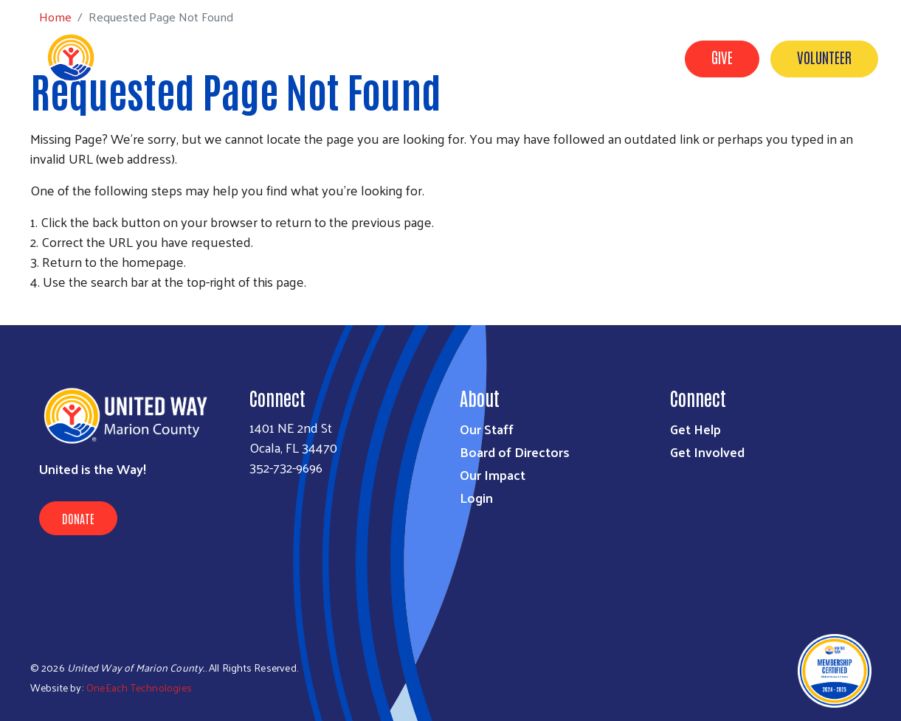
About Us (447, 127)
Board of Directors (515, 451)
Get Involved (532, 127)
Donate (78, 518)
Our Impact (696, 127)
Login (476, 497)
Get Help (616, 127)
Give (722, 56)
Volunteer (824, 56)
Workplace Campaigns (815, 127)
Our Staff (487, 428)
